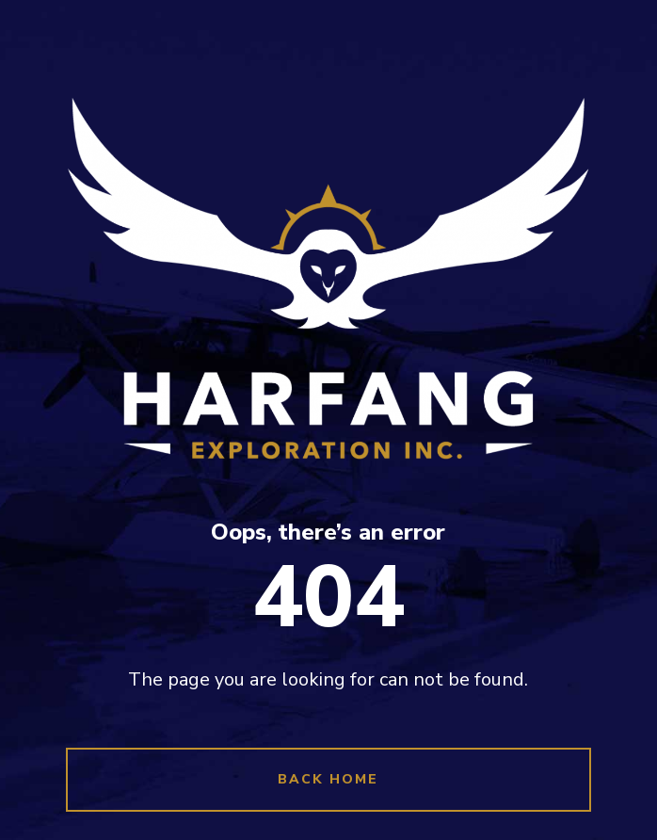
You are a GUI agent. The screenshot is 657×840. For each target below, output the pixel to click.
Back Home (328, 779)
